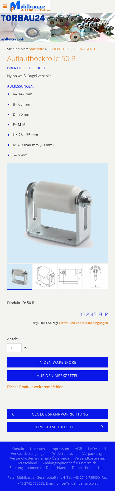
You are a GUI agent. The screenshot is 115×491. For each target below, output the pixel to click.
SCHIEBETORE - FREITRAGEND (71, 49)
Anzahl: (13, 338)
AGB (78, 448)
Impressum (60, 448)
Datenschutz (82, 467)
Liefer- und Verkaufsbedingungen (83, 323)
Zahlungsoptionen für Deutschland (38, 467)
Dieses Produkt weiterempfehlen (35, 386)
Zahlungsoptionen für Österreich (69, 462)
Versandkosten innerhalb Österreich (39, 458)
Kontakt (18, 448)
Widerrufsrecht (64, 453)
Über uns (37, 448)
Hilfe (101, 467)
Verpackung (92, 453)
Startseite (36, 49)
